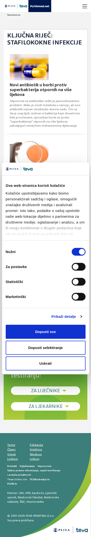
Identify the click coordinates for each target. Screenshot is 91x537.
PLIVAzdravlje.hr (40, 479)
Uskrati (45, 363)
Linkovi (34, 459)
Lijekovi (12, 459)
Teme (11, 445)
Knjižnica (36, 449)
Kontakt (12, 466)
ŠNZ (22, 501)
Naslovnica (13, 14)
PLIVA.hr (12, 483)
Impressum (44, 466)
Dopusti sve (45, 332)
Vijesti (11, 454)
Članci (11, 449)
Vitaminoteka (35, 501)
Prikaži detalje (63, 316)
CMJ (21, 493)
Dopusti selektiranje (45, 348)
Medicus (36, 454)
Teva (10, 479)
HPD (28, 493)
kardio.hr (38, 493)
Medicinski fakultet (30, 497)
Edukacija (36, 445)
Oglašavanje (27, 466)
